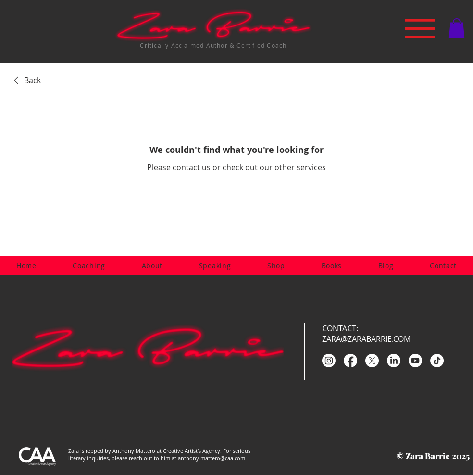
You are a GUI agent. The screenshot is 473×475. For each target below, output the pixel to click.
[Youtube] (415, 360)
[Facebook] (350, 360)
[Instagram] (329, 360)
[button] (456, 28)
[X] (372, 360)
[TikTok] (437, 360)
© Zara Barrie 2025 (433, 455)
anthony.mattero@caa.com (211, 458)
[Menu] (419, 28)
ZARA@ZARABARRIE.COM (366, 339)
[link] (26, 80)
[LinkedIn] (393, 360)
